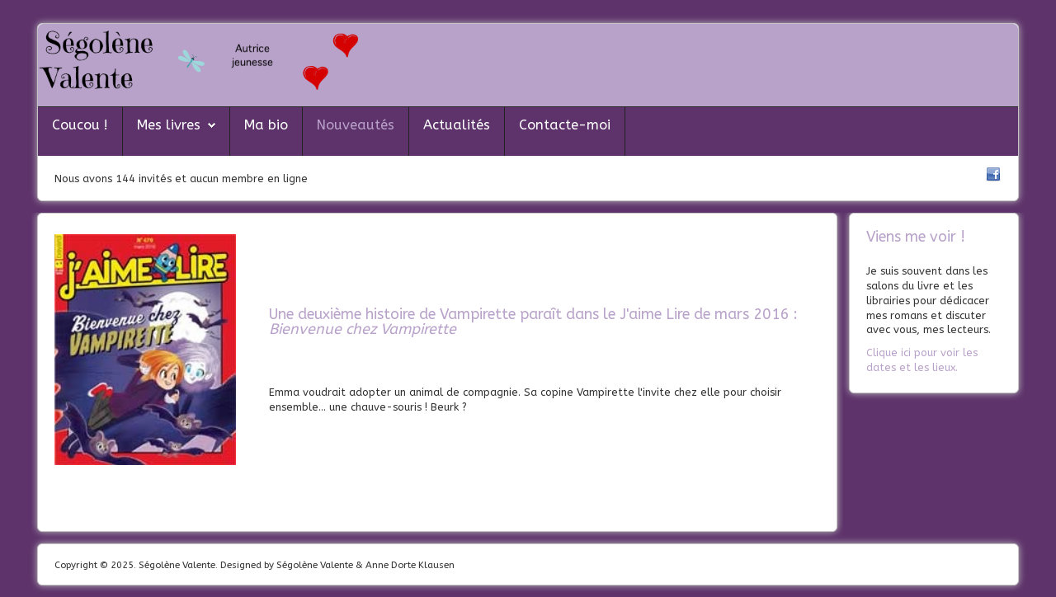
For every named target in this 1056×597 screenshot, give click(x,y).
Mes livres (168, 125)
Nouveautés (355, 125)
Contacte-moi (564, 125)
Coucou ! (80, 125)
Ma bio (266, 125)
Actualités (456, 125)
